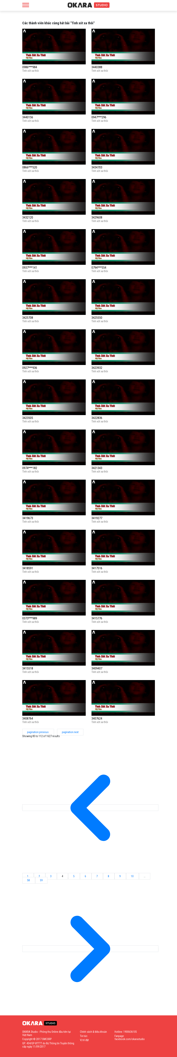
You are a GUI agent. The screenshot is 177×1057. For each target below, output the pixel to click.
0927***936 (29, 368)
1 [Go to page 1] (28, 876)
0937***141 (29, 267)
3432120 (27, 217)
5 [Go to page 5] (74, 876)
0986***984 (29, 67)
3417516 (96, 568)
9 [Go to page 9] (120, 876)
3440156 (27, 117)
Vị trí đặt (84, 1040)
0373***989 (29, 618)
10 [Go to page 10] (132, 876)
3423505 (27, 418)
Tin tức (83, 1036)
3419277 (96, 518)
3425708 (27, 318)
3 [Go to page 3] (51, 876)
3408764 (27, 718)
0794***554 (98, 267)
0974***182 (29, 468)
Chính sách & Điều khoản (93, 1031)
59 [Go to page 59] (41, 880)
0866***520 (29, 167)
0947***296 (98, 117)
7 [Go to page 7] (97, 876)
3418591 (27, 568)
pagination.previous (38, 732)
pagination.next (70, 732)
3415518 (27, 668)
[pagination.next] (90, 948)
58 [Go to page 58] (28, 880)
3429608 (96, 217)
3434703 (96, 167)
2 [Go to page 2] (40, 876)
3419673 (27, 518)
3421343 (96, 468)
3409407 (96, 668)
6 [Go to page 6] (86, 876)
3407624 (96, 718)
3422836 (96, 418)
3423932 (96, 368)
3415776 (96, 618)
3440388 (96, 67)
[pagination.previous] (90, 807)
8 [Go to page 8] (109, 876)
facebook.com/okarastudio (130, 1039)
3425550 (96, 318)
